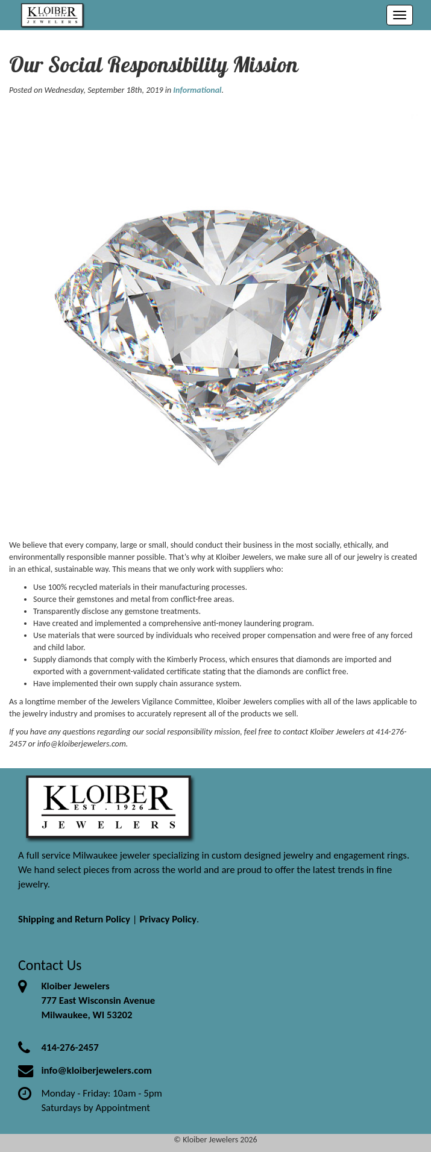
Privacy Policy (168, 919)
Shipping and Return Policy (74, 919)
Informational (197, 90)
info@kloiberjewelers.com (96, 1070)
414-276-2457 (69, 1047)
